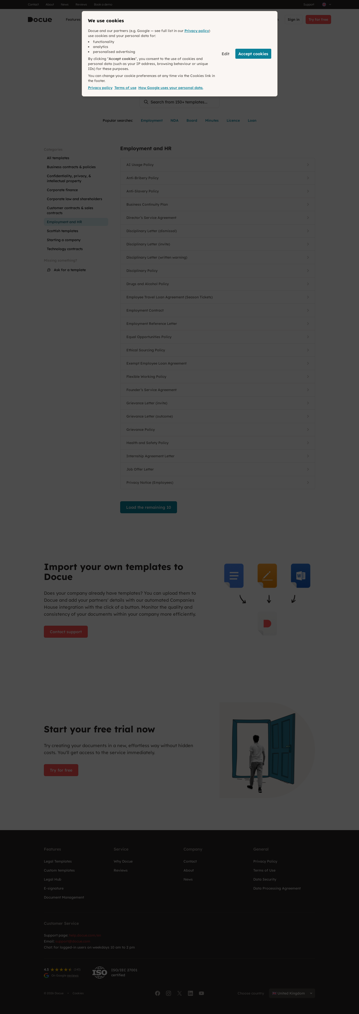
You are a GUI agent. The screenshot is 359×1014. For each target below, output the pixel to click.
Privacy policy (196, 30)
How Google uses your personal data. (170, 87)
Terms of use (125, 87)
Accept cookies (253, 53)
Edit (225, 53)
